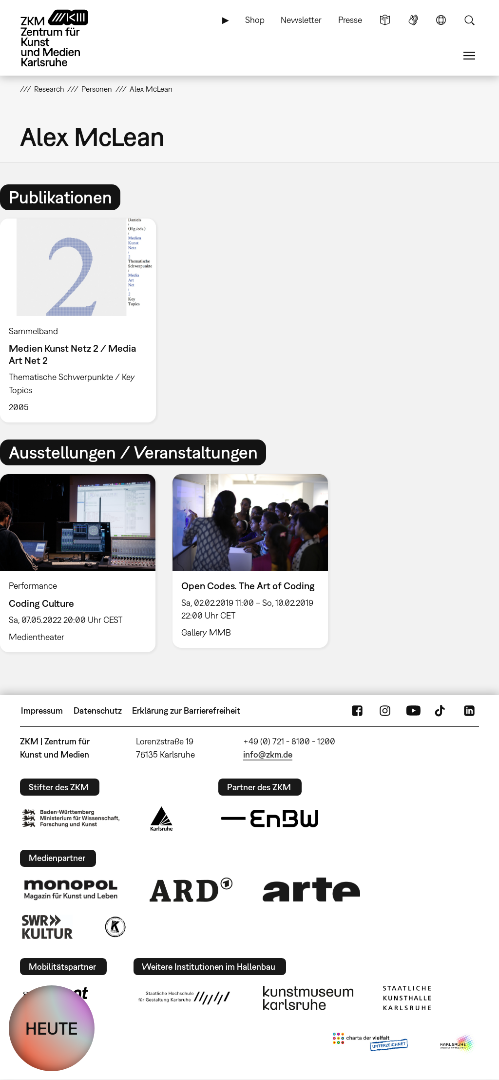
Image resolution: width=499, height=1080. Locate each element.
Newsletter (301, 20)
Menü (469, 55)
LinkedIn (469, 711)
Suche (469, 20)
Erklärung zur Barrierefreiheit (186, 710)
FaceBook (357, 711)
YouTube (413, 711)
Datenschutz (98, 710)
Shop (255, 20)
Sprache (441, 20)
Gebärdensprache (413, 20)
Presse (350, 20)
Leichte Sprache (385, 20)
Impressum (42, 710)
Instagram (385, 711)
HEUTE (51, 1028)
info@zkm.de (267, 754)
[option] (82, 320)
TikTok (441, 711)
